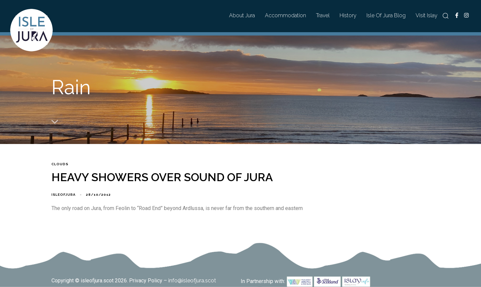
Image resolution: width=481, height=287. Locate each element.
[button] (445, 16)
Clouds (59, 164)
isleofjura (63, 194)
